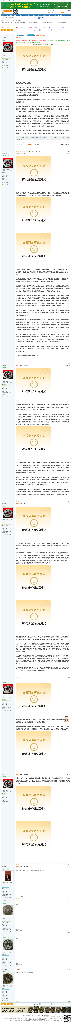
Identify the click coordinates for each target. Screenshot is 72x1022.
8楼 (17, 935)
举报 (69, 151)
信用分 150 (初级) (5, 971)
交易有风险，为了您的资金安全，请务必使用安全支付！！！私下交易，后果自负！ (32, 40)
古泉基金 (6, 0)
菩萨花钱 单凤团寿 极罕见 (48, 22)
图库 (15, 15)
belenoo (54, 137)
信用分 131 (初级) (5, 869)
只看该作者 (68, 37)
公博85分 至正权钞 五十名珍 (6, 22)
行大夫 (18, 137)
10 (56, 30)
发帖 (3, 30)
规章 (11, 15)
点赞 (22, 151)
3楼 (17, 503)
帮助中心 (14, 0)
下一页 (59, 30)
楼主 (17, 37)
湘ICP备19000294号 (39, 1016)
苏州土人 (49, 137)
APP (65, 15)
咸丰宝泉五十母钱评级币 (20, 22)
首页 (3, 15)
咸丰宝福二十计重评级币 (61, 22)
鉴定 (55, 15)
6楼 (17, 866)
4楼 (17, 680)
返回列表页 (36, 30)
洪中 (4, 935)
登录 (62, 12)
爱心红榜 (10, 0)
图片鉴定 (32, 151)
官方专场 (39, 15)
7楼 (17, 900)
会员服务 (20, 15)
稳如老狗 (44, 137)
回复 (10, 30)
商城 (29, 15)
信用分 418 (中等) (5, 903)
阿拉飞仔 (28, 137)
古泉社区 (7, 11)
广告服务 (29, 1015)
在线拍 (33, 15)
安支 (25, 15)
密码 (49, 12)
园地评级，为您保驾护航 (36, 35)
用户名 (49, 10)
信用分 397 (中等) (5, 937)
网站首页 (2, 0)
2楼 (17, 365)
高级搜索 (42, 17)
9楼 (17, 969)
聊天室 (44, 15)
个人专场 (50, 15)
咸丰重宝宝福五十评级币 (33, 22)
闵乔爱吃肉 (38, 137)
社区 (7, 15)
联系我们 (38, 1015)
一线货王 (5, 969)
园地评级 (60, 15)
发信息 (10, 67)
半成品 (4, 900)
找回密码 (69, 10)
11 (63, 30)
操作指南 (48, 1015)
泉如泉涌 (59, 137)
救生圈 (27, 151)
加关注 (5, 67)
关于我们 (33, 1015)
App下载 (43, 1015)
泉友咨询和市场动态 (10, 20)
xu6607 (22, 137)
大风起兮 (5, 37)
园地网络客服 (19, 144)
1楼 (17, 153)
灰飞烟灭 (33, 137)
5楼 (17, 774)
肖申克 (4, 866)
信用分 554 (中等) (5, 40)
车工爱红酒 (65, 137)
